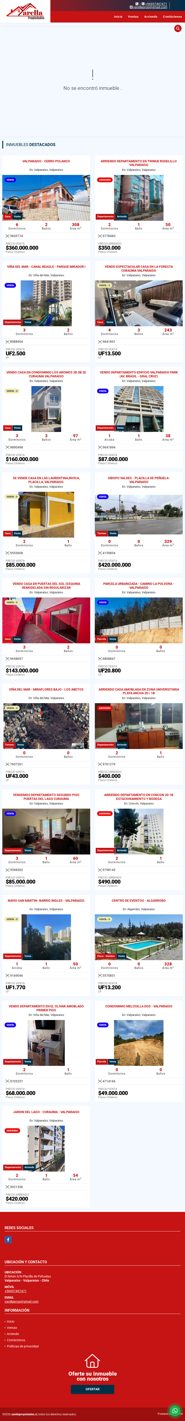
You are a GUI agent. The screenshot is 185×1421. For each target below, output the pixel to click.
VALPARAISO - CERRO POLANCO (46, 161)
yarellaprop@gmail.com (21, 1301)
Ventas (133, 16)
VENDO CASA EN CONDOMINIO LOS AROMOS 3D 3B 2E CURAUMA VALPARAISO (46, 374)
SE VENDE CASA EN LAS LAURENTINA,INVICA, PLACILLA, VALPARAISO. (46, 480)
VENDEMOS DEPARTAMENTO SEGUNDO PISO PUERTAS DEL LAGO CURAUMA (46, 797)
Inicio (118, 16)
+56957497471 (156, 4)
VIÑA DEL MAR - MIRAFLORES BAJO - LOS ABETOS (46, 689)
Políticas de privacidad (23, 1346)
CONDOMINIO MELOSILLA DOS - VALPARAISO (138, 1006)
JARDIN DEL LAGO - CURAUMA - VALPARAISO (46, 1112)
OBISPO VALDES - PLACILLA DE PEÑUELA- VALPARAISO (139, 480)
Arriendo (151, 16)
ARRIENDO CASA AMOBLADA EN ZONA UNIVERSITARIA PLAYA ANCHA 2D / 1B (139, 691)
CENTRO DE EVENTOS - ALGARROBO (139, 900)
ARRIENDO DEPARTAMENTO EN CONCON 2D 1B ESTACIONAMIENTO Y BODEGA (138, 797)
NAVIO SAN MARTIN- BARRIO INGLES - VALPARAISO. (46, 900)
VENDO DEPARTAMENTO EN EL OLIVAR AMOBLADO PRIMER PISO (46, 1008)
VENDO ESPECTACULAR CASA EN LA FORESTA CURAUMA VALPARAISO (139, 268)
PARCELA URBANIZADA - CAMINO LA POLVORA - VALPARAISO (138, 585)
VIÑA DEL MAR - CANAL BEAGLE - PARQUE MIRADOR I (46, 266)
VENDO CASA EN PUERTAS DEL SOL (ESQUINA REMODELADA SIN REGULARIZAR (46, 585)
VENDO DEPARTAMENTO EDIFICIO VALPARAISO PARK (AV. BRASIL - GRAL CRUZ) (139, 374)
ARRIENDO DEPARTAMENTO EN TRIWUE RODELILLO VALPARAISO (139, 163)
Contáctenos (172, 16)
